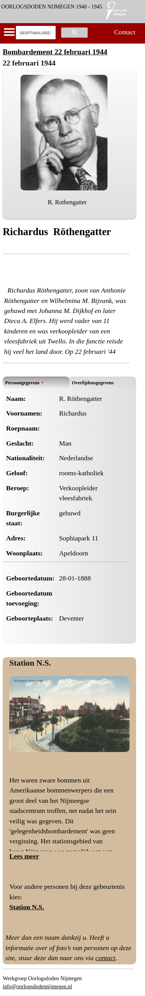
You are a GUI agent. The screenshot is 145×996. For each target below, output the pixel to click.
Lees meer (24, 856)
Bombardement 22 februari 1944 (55, 52)
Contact (124, 32)
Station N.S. (30, 663)
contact (106, 958)
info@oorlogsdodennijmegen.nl (37, 986)
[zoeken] (35, 32)
